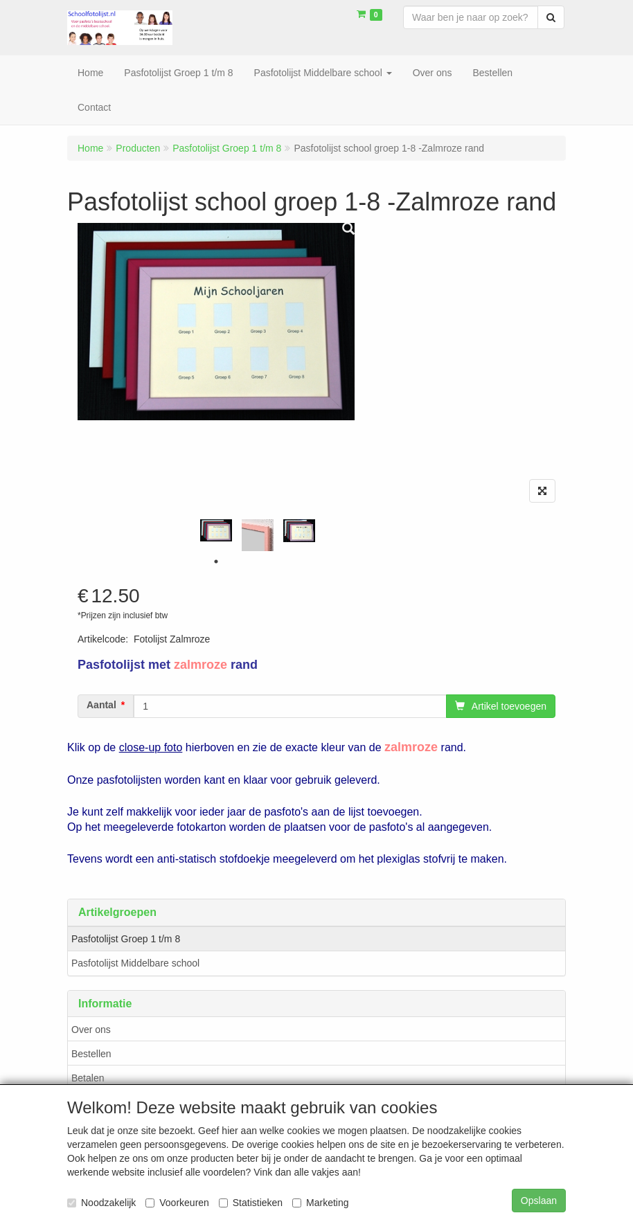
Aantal (101, 705)
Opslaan (539, 1200)
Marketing (320, 1202)
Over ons (91, 1029)
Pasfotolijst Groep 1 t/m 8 (125, 938)
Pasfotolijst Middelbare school (135, 963)
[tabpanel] (216, 530)
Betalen (87, 1078)
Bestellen (91, 1053)
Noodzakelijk (101, 1202)
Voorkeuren (177, 1202)
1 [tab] (216, 561)
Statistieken (251, 1202)
